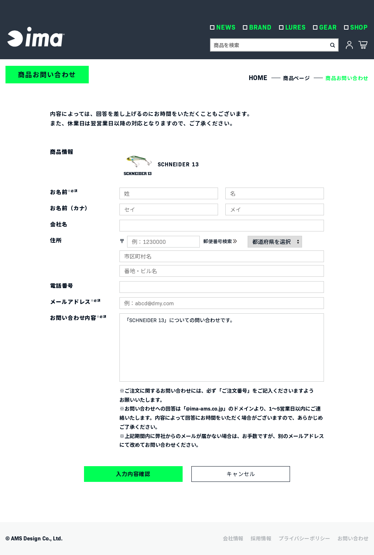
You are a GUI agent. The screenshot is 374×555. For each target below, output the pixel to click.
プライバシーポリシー (304, 538)
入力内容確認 (133, 473)
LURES (296, 29)
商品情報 (61, 151)
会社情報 (233, 538)
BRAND (261, 29)
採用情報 (261, 538)
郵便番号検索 (217, 241)
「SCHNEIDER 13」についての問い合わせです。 (221, 347)
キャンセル (241, 473)
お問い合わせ (353, 538)
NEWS (226, 29)
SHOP (360, 29)
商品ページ (296, 78)
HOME (258, 77)
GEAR (328, 29)
